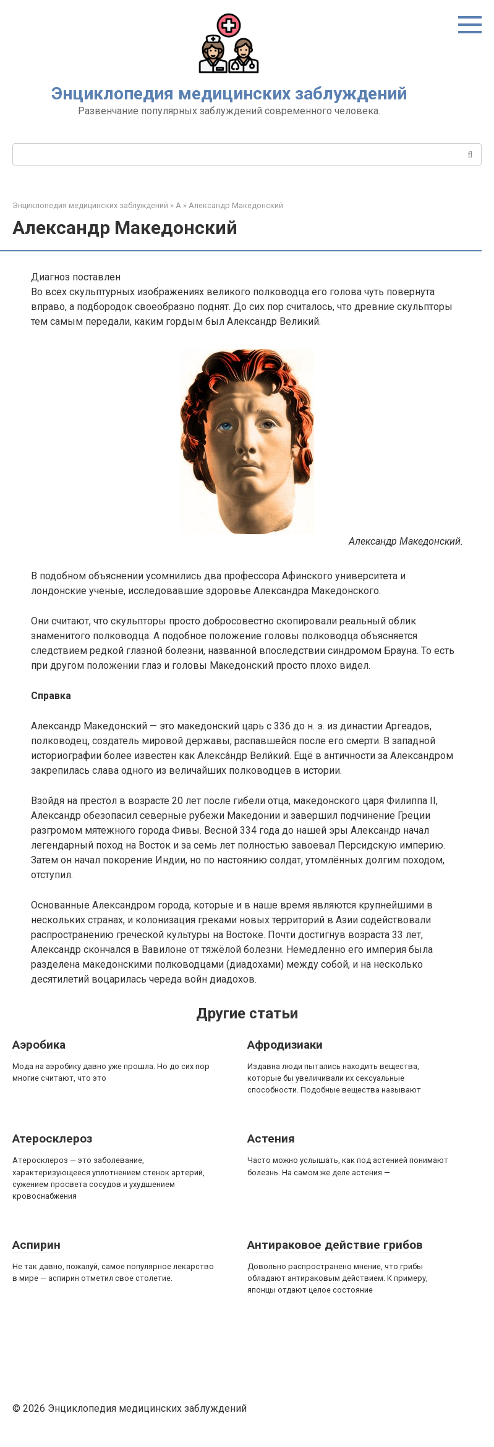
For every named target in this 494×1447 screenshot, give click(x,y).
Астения (271, 1138)
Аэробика (39, 1045)
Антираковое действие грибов (335, 1245)
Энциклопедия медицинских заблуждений (229, 93)
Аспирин (36, 1245)
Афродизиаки (285, 1045)
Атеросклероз (52, 1138)
